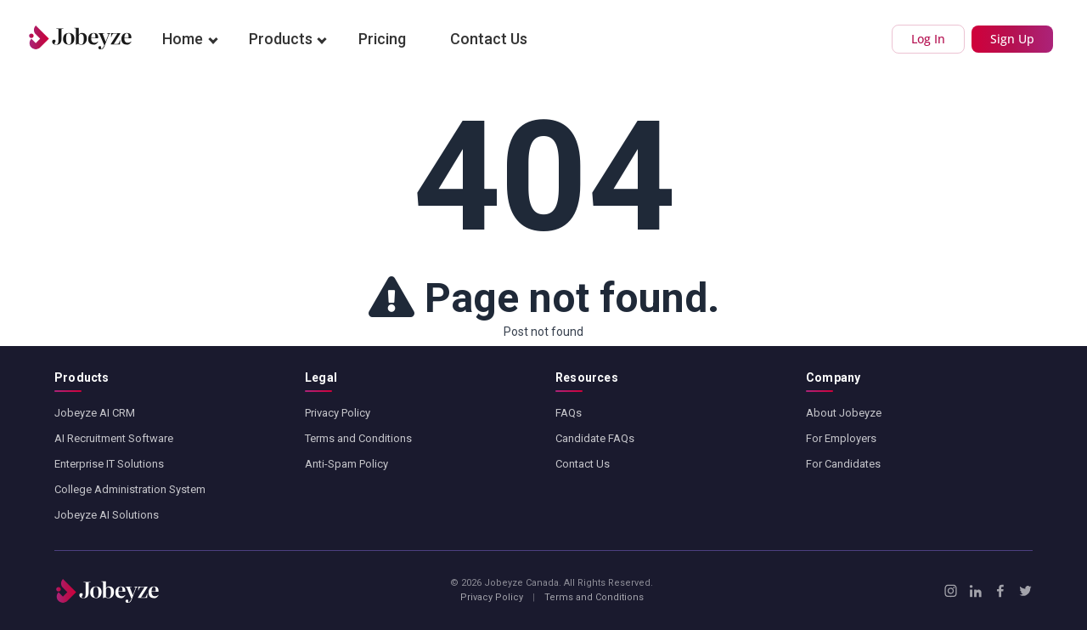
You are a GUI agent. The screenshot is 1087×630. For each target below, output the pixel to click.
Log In (928, 39)
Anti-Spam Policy (346, 463)
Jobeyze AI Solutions (106, 514)
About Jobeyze (843, 412)
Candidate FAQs (594, 438)
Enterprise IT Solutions (109, 463)
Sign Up (1012, 39)
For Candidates (843, 463)
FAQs (568, 412)
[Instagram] (950, 591)
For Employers (841, 438)
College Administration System (130, 489)
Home (182, 39)
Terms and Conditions (358, 438)
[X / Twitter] (1025, 591)
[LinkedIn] (975, 591)
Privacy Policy (337, 412)
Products (281, 39)
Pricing (382, 39)
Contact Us (488, 39)
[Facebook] (1000, 591)
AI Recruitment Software (113, 438)
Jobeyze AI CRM (94, 412)
